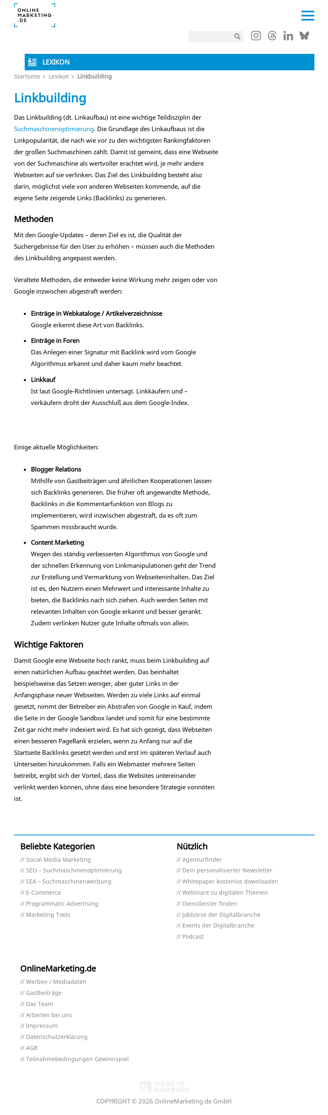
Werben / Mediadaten (56, 982)
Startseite (27, 76)
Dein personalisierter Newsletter (227, 870)
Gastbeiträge (44, 993)
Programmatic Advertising (62, 903)
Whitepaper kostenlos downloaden (230, 881)
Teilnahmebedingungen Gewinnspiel (77, 1059)
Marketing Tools (48, 914)
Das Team (39, 1004)
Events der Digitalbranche (218, 925)
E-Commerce (43, 892)
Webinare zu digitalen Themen (225, 892)
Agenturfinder (202, 859)
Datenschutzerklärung (57, 1037)
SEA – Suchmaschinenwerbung (69, 881)
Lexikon (59, 76)
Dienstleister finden (209, 903)
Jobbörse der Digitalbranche (221, 914)
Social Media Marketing (58, 859)
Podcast (193, 936)
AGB (31, 1048)
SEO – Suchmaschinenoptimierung (74, 870)
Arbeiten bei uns (49, 1015)
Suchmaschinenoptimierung (54, 129)
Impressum (42, 1025)
